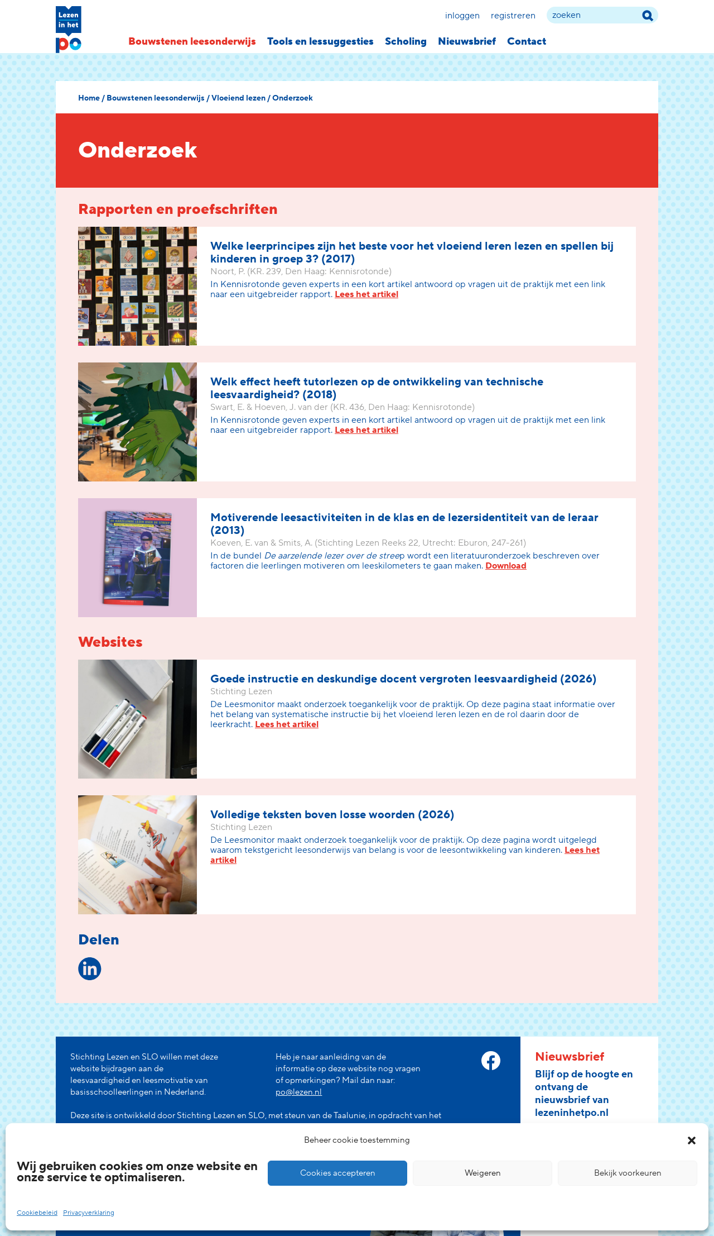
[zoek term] (602, 15)
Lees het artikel (366, 294)
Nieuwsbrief (467, 41)
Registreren (513, 15)
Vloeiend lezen (238, 98)
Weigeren (483, 1173)
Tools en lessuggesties (320, 41)
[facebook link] (490, 1060)
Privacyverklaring (88, 1213)
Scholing (406, 41)
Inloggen (462, 15)
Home (89, 98)
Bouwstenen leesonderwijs (192, 41)
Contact (526, 41)
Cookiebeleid (37, 1213)
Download (506, 565)
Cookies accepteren (337, 1173)
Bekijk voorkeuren (628, 1173)
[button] (691, 1140)
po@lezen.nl (299, 1092)
